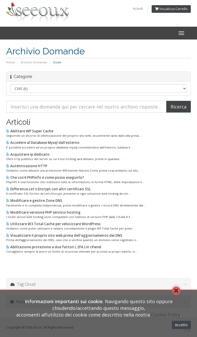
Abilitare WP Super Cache (29, 131)
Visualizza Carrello (171, 9)
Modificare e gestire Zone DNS (34, 200)
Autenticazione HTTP (26, 166)
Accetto (181, 324)
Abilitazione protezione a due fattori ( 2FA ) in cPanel (53, 247)
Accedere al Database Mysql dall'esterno (43, 142)
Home (10, 62)
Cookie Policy (165, 315)
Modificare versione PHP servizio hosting (43, 212)
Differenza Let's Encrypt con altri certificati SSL (48, 189)
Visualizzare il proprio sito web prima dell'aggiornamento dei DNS (64, 235)
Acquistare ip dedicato (28, 154)
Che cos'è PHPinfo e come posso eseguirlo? (45, 177)
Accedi (138, 8)
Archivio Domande (34, 62)
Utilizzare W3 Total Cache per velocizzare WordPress (53, 224)
